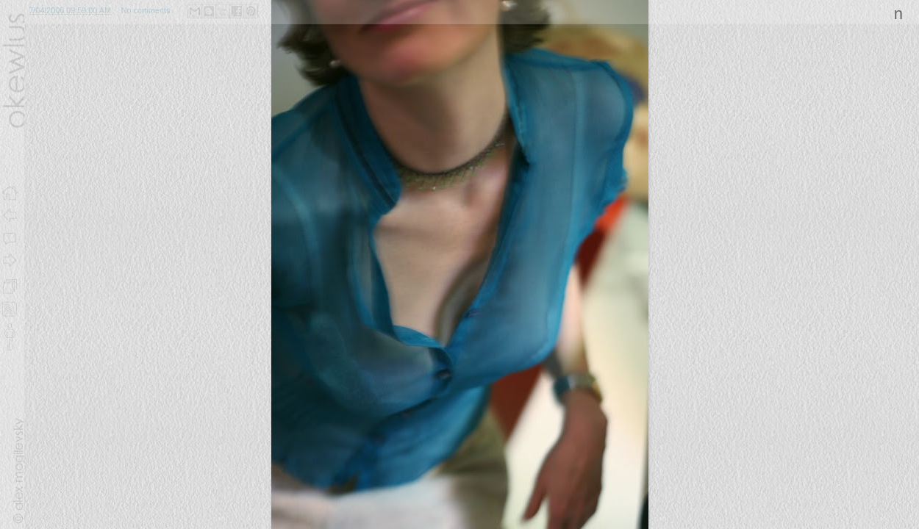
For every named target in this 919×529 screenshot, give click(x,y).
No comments (146, 10)
